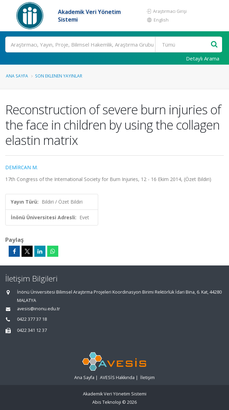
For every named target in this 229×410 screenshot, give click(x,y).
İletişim (147, 377)
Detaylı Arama (202, 58)
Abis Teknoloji (106, 402)
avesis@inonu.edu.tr (38, 309)
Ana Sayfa (17, 76)
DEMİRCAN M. (21, 167)
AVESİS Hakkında (117, 377)
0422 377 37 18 (32, 319)
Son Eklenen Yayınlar (58, 76)
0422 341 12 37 (32, 330)
